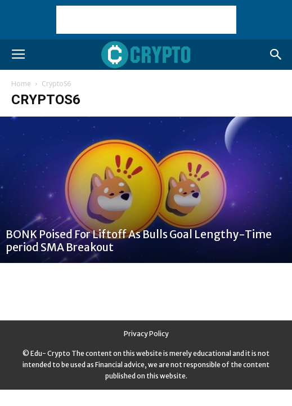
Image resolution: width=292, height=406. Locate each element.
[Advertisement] (146, 20)
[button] (276, 54)
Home (21, 83)
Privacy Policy (146, 333)
